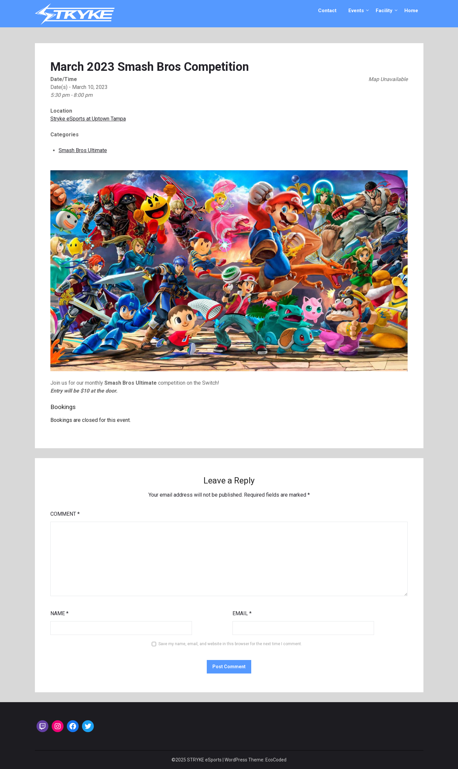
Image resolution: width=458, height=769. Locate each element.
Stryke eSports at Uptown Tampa (88, 119)
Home (411, 11)
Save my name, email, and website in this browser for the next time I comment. (230, 644)
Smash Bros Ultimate (83, 150)
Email (242, 613)
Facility (384, 11)
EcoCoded (275, 759)
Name (59, 613)
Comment (65, 514)
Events (356, 11)
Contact (327, 11)
